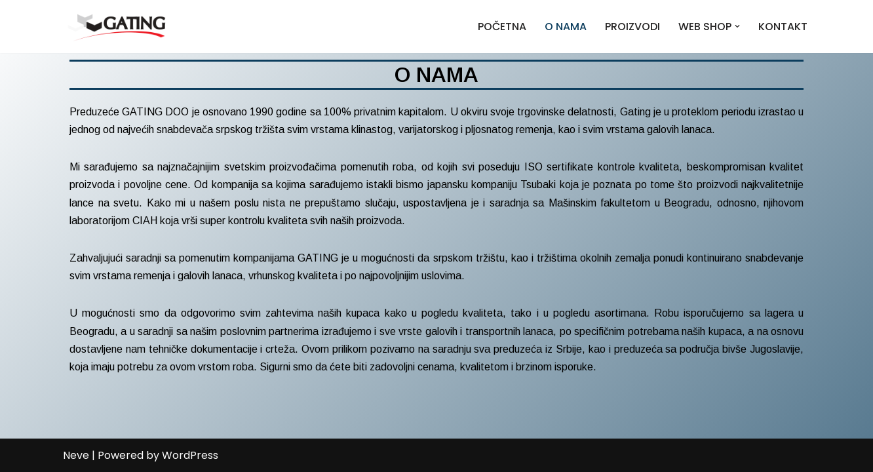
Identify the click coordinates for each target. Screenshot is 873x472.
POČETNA (502, 26)
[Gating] (116, 26)
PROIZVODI (632, 26)
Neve (76, 455)
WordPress (190, 455)
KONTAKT (782, 26)
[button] (737, 26)
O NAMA (566, 26)
